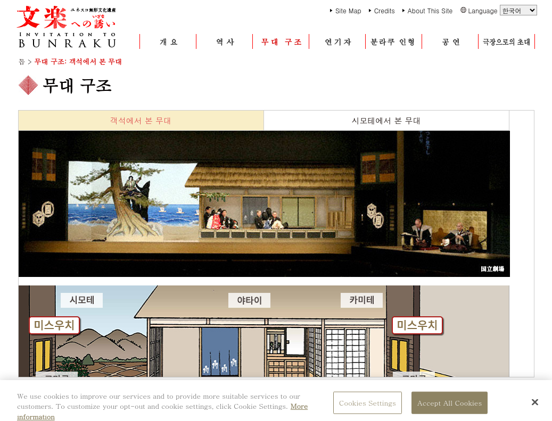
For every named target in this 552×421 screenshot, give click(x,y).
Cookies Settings (367, 406)
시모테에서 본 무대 (386, 120)
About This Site (430, 10)
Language (502, 10)
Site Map (348, 10)
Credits (384, 10)
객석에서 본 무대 (140, 120)
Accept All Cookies (449, 406)
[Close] (535, 405)
